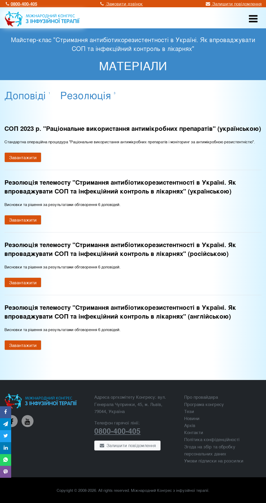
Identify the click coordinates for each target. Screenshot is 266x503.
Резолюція (87, 94)
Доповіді (27, 94)
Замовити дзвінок (121, 3)
